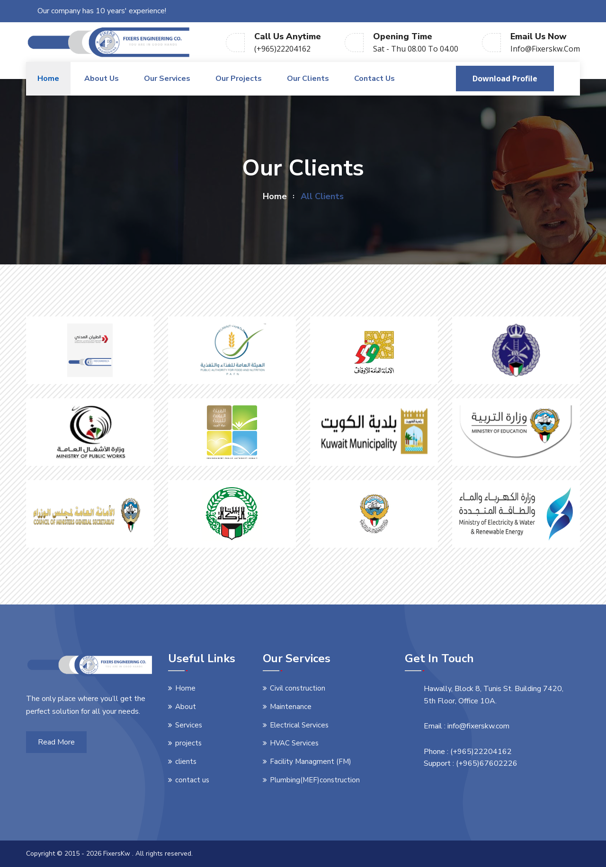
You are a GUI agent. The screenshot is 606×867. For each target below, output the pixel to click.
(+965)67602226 (486, 763)
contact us (192, 780)
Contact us (374, 78)
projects (188, 743)
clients (185, 761)
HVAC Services (294, 743)
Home (48, 78)
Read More (56, 742)
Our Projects (238, 78)
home (275, 196)
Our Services (167, 78)
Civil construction (297, 688)
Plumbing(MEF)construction (315, 780)
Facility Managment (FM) (310, 761)
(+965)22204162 (282, 49)
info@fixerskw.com (545, 49)
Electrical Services (299, 725)
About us (101, 78)
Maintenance (291, 706)
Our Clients (308, 78)
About (185, 706)
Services (188, 725)
